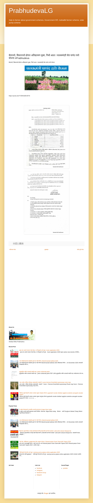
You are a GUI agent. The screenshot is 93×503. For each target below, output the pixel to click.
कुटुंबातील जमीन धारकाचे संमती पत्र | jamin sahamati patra (34, 371)
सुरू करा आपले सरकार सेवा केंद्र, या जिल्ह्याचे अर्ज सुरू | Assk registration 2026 (39, 350)
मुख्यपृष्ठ (46, 249)
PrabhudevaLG (31, 10)
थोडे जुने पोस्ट (80, 249)
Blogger (46, 493)
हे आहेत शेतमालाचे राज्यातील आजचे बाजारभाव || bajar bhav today (35, 409)
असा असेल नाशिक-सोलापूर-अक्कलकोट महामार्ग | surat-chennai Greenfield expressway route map (45, 382)
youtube (65, 468)
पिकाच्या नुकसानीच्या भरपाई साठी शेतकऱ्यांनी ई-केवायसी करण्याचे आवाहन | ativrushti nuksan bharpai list (45, 431)
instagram (40, 470)
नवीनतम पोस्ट (12, 249)
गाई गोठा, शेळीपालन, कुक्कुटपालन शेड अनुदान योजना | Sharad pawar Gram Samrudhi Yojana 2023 (45, 441)
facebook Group (41, 472)
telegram (39, 475)
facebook (39, 468)
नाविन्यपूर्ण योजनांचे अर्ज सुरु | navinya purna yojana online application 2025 (39, 452)
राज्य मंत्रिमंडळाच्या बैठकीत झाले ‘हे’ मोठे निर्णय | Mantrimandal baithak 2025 (38, 361)
